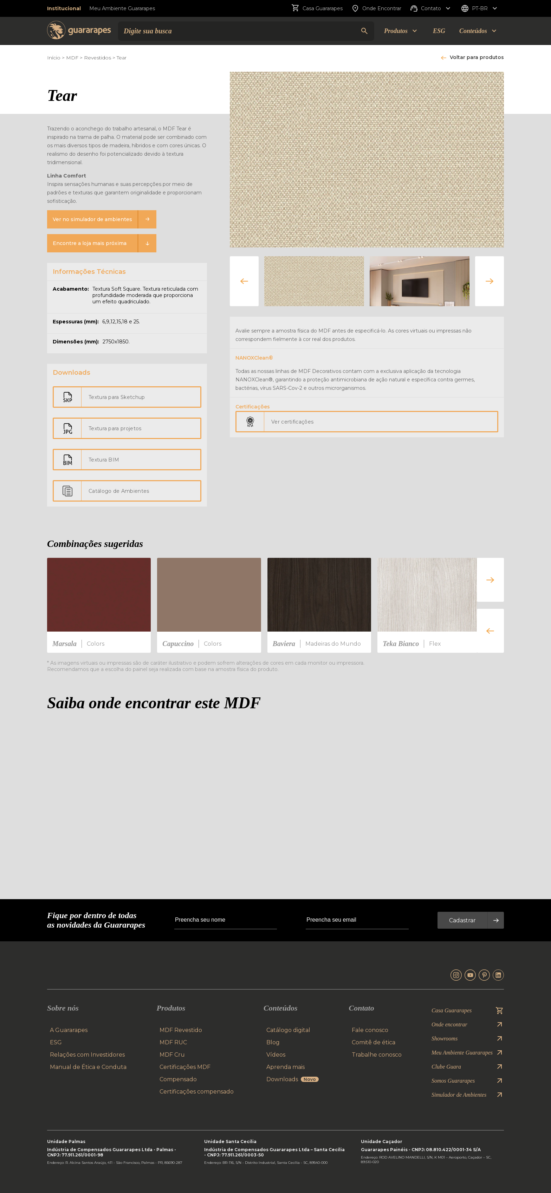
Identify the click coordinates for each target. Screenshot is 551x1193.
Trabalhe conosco (377, 1054)
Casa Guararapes (317, 8)
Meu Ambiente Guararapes (122, 8)
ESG (439, 30)
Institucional (64, 8)
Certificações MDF (185, 1067)
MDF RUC (173, 1042)
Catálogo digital (288, 1030)
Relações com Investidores (87, 1054)
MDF (72, 57)
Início (53, 57)
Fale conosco (370, 1030)
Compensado (178, 1079)
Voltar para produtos (477, 57)
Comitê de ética (373, 1042)
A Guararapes (68, 1030)
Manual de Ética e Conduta (88, 1067)
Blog (273, 1042)
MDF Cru (172, 1054)
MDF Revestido (181, 1030)
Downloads (292, 1079)
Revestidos (97, 57)
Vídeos (275, 1054)
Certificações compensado (197, 1091)
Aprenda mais (285, 1067)
